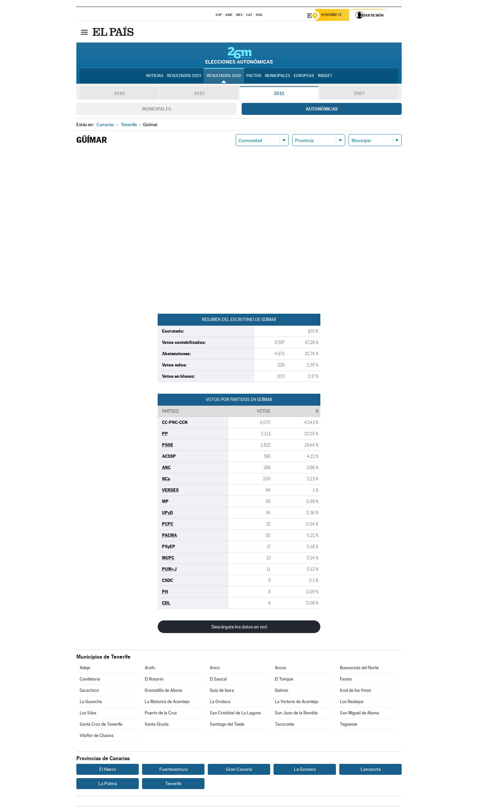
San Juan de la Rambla (296, 713)
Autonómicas (322, 110)
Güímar (281, 691)
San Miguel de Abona (359, 713)
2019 (119, 94)
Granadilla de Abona (163, 691)
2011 (279, 94)
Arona (280, 668)
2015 (199, 94)
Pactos (253, 76)
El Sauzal (218, 680)
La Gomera (305, 770)
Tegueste (348, 725)
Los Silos (88, 713)
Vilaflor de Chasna (97, 736)
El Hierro (107, 770)
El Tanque (284, 680)
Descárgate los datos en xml (239, 627)
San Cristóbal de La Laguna (235, 713)
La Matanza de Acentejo (167, 702)
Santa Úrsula (157, 725)
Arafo (150, 668)
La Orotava (220, 702)
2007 (359, 94)
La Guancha (91, 702)
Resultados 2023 (184, 76)
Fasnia (346, 680)
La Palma (107, 784)
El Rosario (154, 680)
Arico (215, 668)
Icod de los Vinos (355, 691)
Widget (325, 76)
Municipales (156, 110)
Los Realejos (351, 702)
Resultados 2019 (224, 76)
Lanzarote (370, 770)
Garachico (89, 691)
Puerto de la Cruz (161, 713)
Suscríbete (334, 15)
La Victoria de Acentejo (296, 702)
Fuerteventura (173, 770)
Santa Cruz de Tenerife (101, 725)
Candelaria (90, 680)
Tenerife (173, 784)
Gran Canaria (239, 770)
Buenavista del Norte (359, 668)
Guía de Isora (222, 691)
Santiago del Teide (227, 725)
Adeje (85, 668)
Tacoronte (284, 725)
